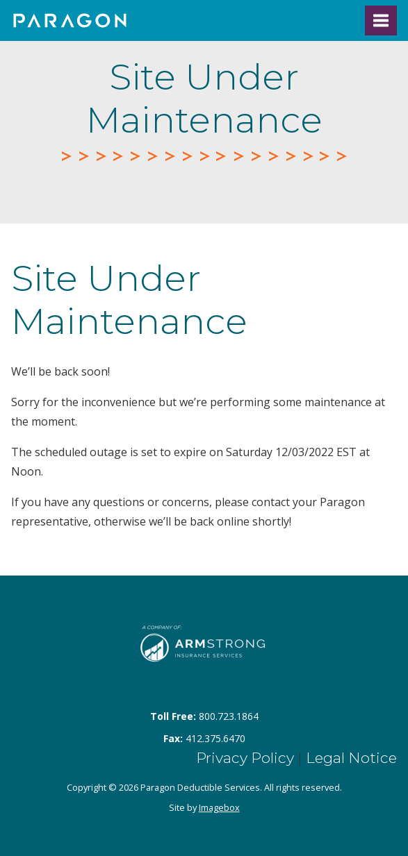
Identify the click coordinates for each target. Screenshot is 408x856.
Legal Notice (351, 757)
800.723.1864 (229, 716)
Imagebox (219, 807)
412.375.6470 (215, 738)
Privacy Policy (245, 757)
